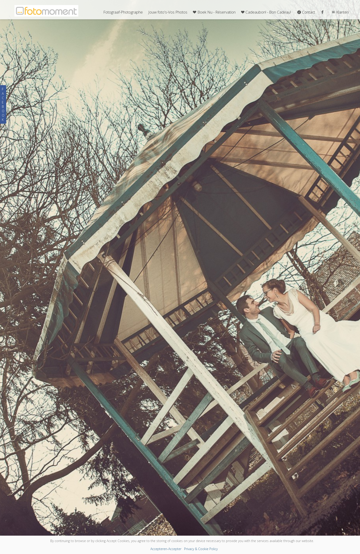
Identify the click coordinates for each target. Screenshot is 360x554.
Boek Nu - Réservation (214, 12)
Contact (305, 12)
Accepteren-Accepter (165, 549)
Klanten (340, 12)
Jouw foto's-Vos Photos (167, 12)
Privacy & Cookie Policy (201, 549)
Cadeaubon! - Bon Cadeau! (265, 12)
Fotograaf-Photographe (123, 12)
